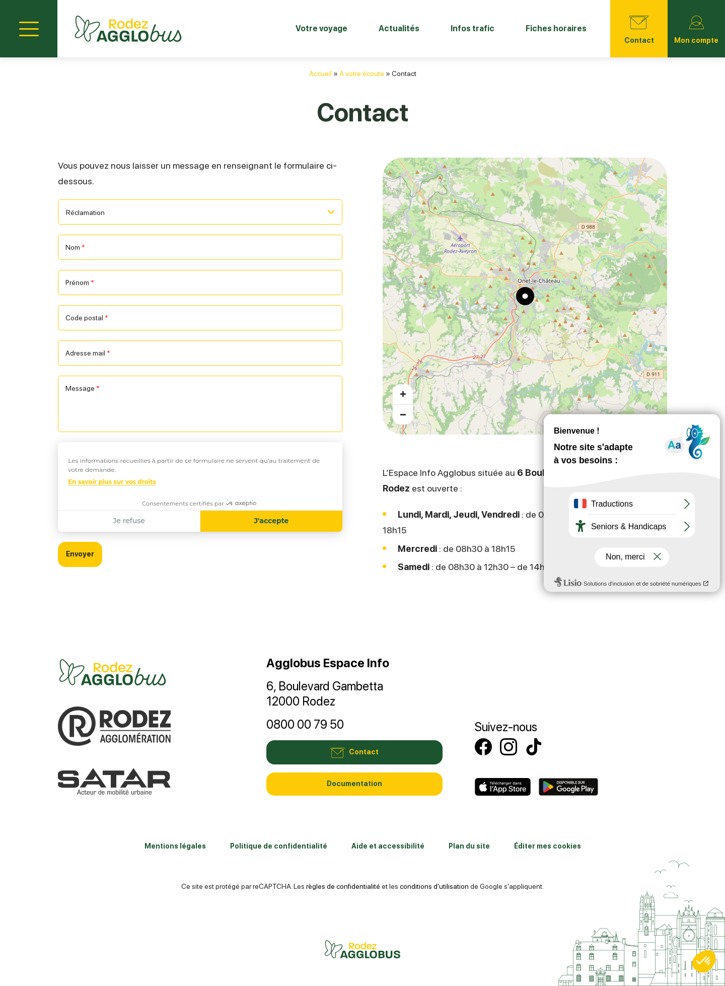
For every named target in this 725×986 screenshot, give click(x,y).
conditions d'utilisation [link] (434, 886)
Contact (639, 27)
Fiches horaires (556, 28)
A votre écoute (361, 73)
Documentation (354, 784)
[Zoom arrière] (403, 414)
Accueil (320, 73)
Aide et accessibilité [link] (387, 846)
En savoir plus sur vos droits (112, 481)
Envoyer (80, 554)
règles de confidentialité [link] (343, 886)
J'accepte (271, 520)
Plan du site (469, 846)
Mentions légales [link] (175, 846)
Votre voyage (321, 28)
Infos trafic (472, 28)
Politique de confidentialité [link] (278, 846)
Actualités (399, 28)
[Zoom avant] (403, 394)
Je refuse (129, 520)
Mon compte (696, 27)
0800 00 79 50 (305, 724)
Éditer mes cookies (547, 846)
